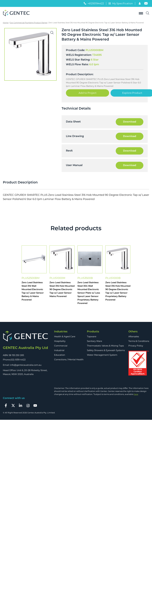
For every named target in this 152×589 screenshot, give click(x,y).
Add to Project (87, 92)
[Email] (146, 3)
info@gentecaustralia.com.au (25, 365)
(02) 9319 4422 (18, 359)
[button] (52, 33)
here (136, 394)
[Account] (140, 3)
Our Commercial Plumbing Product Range (28, 23)
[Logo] (17, 13)
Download (129, 122)
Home (5, 23)
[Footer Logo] (25, 336)
